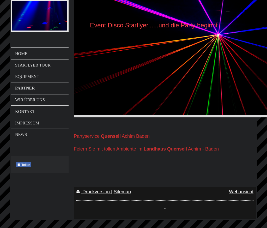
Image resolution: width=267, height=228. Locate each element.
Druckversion (93, 191)
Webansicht (241, 191)
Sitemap (122, 191)
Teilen (23, 165)
